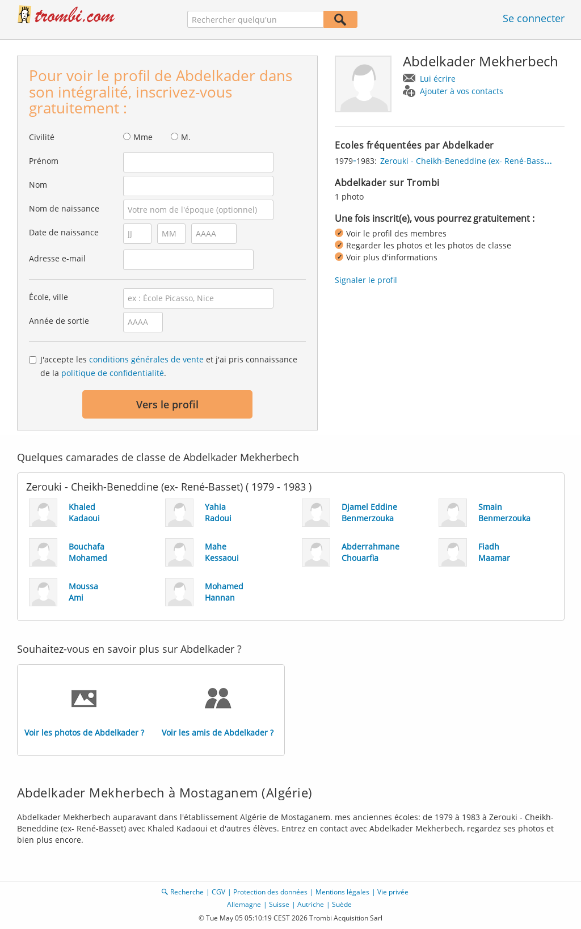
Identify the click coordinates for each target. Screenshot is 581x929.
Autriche (310, 904)
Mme (143, 137)
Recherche (187, 892)
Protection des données (270, 892)
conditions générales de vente (146, 359)
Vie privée (393, 892)
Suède (342, 904)
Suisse (279, 904)
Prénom (43, 160)
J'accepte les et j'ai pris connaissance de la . (168, 366)
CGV (218, 892)
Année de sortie (59, 320)
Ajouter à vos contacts (461, 91)
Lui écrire (438, 78)
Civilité (41, 137)
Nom (38, 184)
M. (186, 137)
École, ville (48, 297)
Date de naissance (64, 232)
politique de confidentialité (112, 373)
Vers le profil (167, 404)
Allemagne (244, 904)
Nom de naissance (64, 208)
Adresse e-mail (57, 258)
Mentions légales (342, 892)
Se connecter (534, 18)
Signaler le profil (366, 280)
